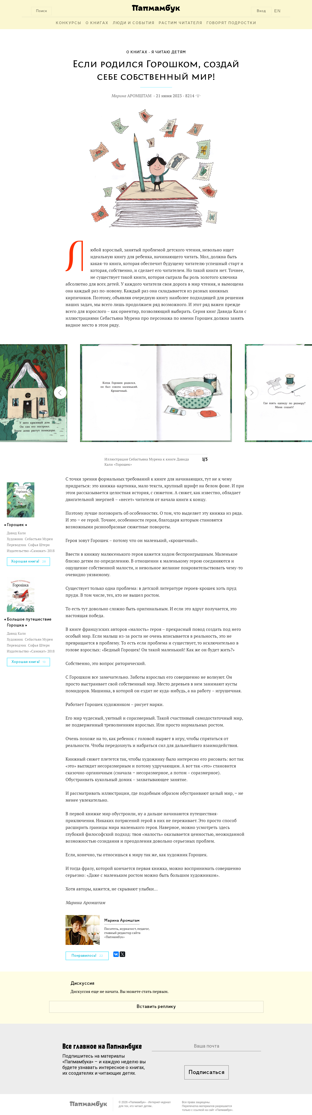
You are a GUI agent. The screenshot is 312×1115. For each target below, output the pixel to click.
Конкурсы (68, 23)
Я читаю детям (168, 52)
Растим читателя (180, 23)
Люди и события (134, 23)
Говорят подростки (231, 23)
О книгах (97, 23)
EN (277, 11)
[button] (201, 342)
